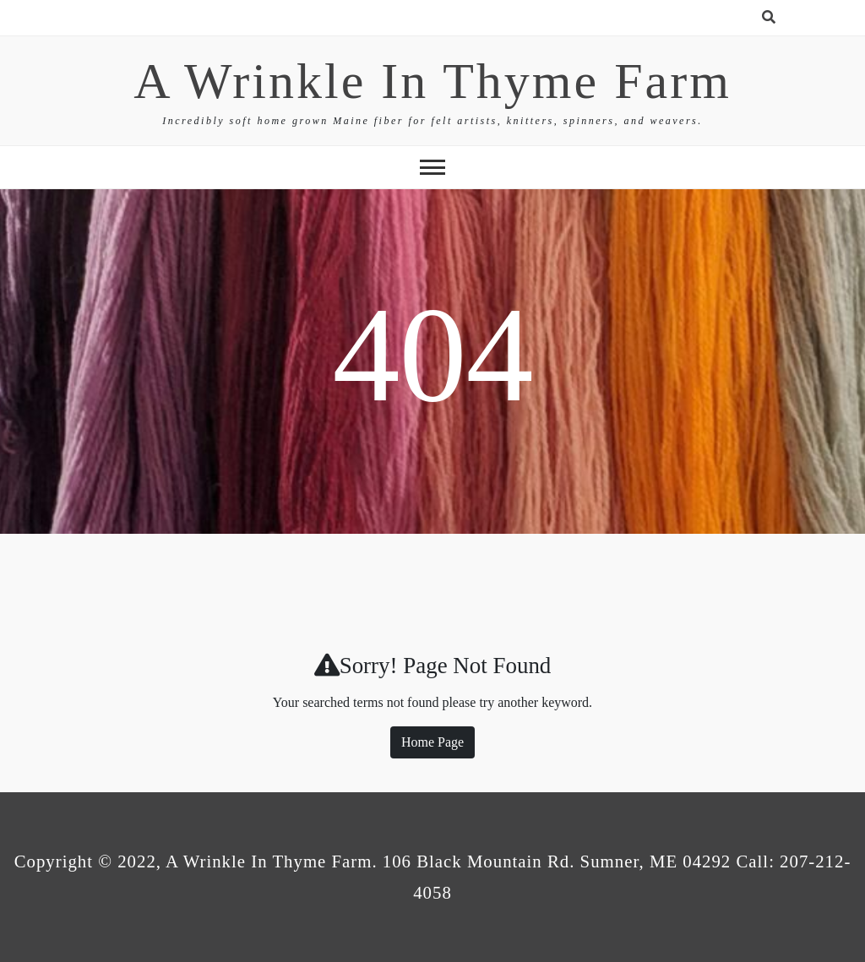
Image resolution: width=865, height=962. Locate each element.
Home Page (432, 742)
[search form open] (769, 18)
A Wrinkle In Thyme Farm (432, 81)
